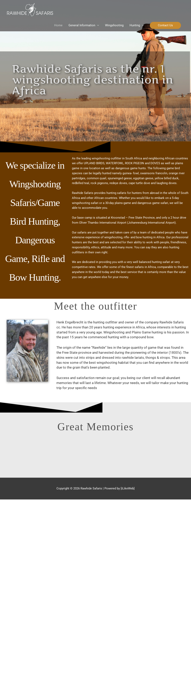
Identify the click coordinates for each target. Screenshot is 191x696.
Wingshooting (114, 25)
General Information (81, 25)
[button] (165, 25)
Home (58, 25)
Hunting (135, 25)
